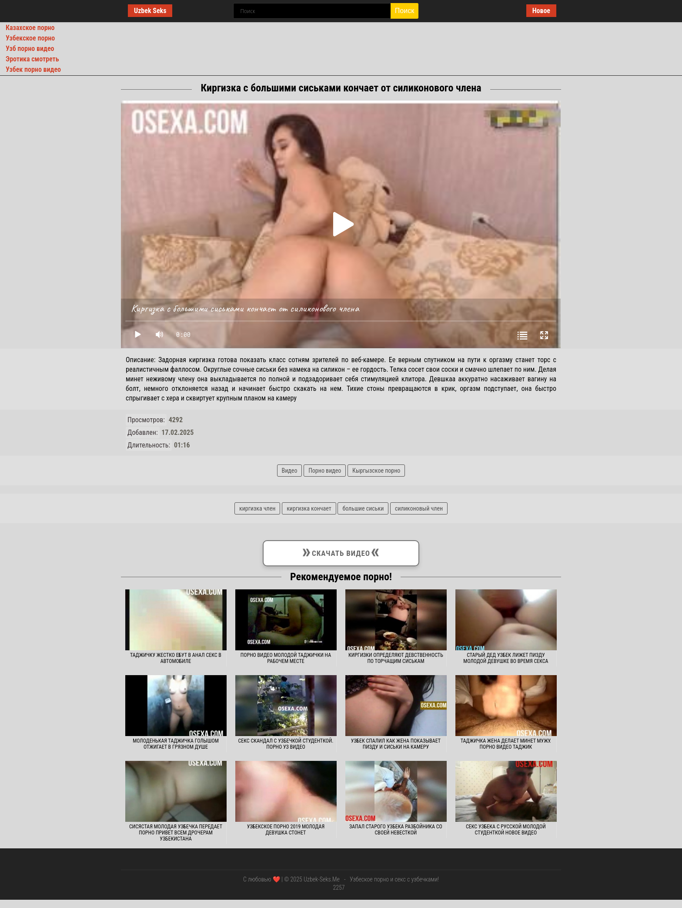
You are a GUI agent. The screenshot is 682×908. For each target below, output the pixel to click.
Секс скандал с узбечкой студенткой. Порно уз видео (286, 744)
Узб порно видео (30, 48)
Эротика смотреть (32, 59)
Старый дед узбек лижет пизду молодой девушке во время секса (505, 658)
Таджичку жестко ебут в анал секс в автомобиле (175, 658)
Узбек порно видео (33, 69)
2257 (338, 887)
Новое (541, 11)
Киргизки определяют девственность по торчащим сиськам (395, 658)
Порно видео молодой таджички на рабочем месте (286, 658)
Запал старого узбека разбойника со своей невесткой (395, 830)
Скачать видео (341, 551)
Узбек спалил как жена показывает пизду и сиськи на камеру (396, 744)
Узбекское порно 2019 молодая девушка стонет (286, 830)
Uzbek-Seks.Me (322, 879)
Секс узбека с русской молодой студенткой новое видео (506, 830)
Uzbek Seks (150, 11)
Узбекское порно (30, 38)
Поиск (404, 10)
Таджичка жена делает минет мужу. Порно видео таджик (506, 744)
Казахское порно (30, 28)
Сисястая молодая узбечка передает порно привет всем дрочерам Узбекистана (175, 833)
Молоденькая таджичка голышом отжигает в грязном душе (175, 744)
